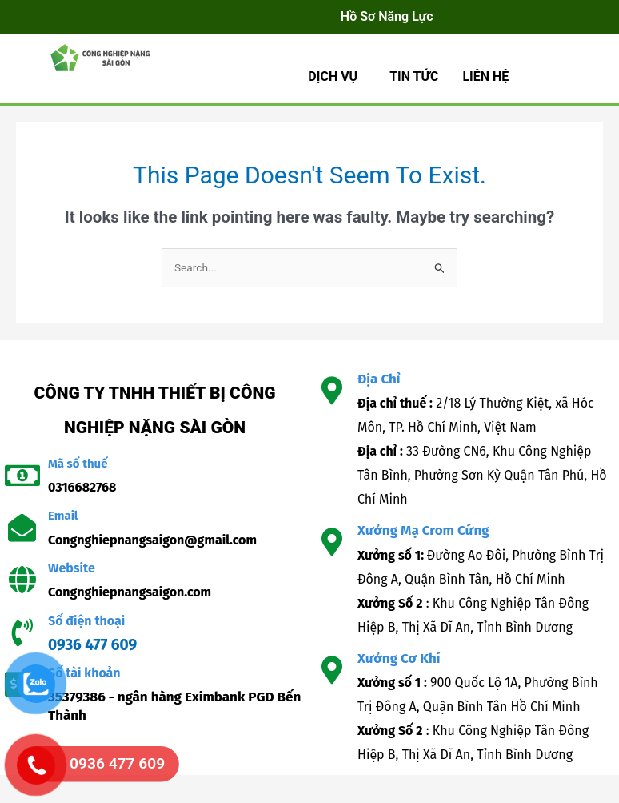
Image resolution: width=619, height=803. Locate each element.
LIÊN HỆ (485, 76)
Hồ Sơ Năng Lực (387, 16)
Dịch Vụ (332, 76)
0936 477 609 (92, 645)
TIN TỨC (413, 76)
